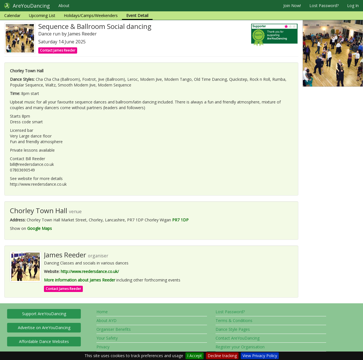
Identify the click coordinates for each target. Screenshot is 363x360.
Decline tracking (222, 355)
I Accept (194, 355)
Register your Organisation (240, 347)
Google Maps (39, 228)
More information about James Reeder (79, 280)
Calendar (12, 15)
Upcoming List (42, 15)
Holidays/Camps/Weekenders (91, 15)
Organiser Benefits (113, 329)
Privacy (102, 347)
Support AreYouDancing (44, 313)
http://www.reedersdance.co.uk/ (90, 271)
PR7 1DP (180, 220)
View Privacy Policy (259, 355)
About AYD (106, 320)
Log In (353, 5)
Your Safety (107, 338)
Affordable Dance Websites (44, 341)
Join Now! (292, 5)
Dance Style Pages (233, 329)
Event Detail (137, 15)
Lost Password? (324, 5)
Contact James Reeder (57, 50)
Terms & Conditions (234, 320)
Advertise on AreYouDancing (44, 327)
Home (102, 311)
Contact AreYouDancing (237, 338)
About (63, 5)
